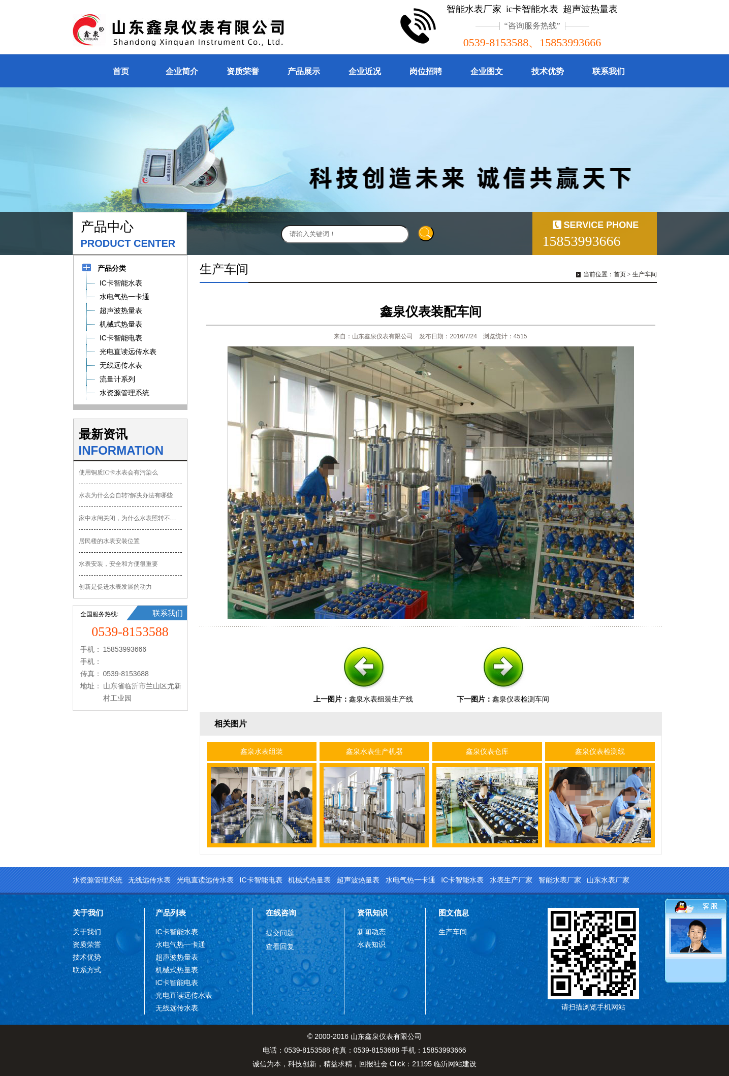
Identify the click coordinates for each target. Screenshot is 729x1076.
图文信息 (453, 912)
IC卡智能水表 (462, 880)
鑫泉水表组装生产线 (381, 699)
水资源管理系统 (97, 880)
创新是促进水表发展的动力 (115, 586)
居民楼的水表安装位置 (109, 541)
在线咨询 (281, 912)
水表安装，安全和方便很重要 (118, 563)
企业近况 (364, 71)
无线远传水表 (149, 880)
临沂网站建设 (455, 1064)
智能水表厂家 (559, 880)
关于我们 (88, 912)
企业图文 (486, 71)
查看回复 (280, 946)
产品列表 (170, 912)
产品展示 (304, 71)
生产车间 (644, 274)
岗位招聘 (425, 71)
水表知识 (371, 944)
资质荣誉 (243, 71)
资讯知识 (372, 912)
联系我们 (608, 71)
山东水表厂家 (608, 880)
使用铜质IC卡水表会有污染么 (118, 472)
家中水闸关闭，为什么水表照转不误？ (130, 518)
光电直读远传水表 (205, 880)
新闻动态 (371, 932)
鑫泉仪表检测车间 (520, 699)
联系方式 (87, 970)
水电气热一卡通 (410, 880)
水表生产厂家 (511, 880)
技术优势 (547, 71)
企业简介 (182, 71)
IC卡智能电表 (261, 880)
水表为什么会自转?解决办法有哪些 (126, 495)
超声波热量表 (358, 880)
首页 (121, 71)
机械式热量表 (309, 880)
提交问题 (280, 933)
